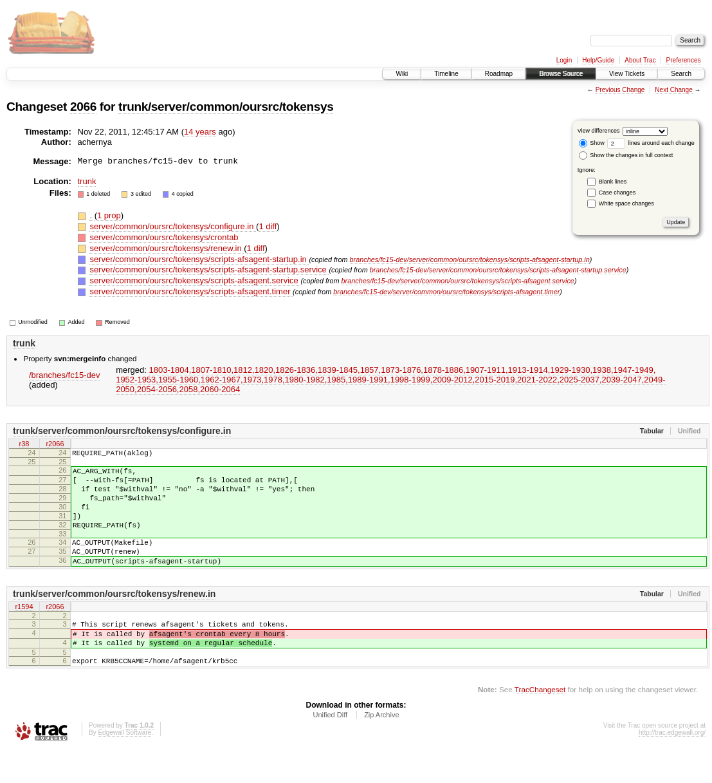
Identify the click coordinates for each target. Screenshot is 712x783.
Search (681, 73)
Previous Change (620, 89)
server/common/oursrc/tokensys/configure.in (172, 226)
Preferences (683, 60)
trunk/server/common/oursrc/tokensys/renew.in (114, 617)
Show (592, 143)
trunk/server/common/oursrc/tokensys (225, 106)
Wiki (402, 73)
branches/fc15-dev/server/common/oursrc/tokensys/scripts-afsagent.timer (446, 292)
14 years (200, 132)
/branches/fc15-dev (64, 375)
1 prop (109, 215)
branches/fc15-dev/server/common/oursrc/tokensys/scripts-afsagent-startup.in (470, 259)
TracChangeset (540, 722)
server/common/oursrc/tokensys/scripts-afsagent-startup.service (209, 269)
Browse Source (561, 73)
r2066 (55, 444)
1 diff (268, 226)
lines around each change (651, 143)
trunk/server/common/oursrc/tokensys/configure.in (122, 431)
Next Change (673, 89)
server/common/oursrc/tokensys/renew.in (166, 248)
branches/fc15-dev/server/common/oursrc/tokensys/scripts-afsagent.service (458, 281)
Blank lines (613, 181)
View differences (599, 130)
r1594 (24, 630)
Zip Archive (381, 747)
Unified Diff (330, 747)
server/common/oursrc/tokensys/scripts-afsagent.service (194, 280)
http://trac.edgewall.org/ (672, 765)
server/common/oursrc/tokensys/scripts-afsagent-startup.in (199, 259)
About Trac (640, 60)
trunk (87, 181)
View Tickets (626, 73)
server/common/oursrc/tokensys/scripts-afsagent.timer (191, 291)
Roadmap (499, 73)
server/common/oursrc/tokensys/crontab (163, 237)
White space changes (626, 203)
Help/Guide (598, 60)
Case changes (617, 192)
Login (564, 60)
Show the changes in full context (626, 155)
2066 (83, 106)
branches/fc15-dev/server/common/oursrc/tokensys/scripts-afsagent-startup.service (498, 270)
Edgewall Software (124, 765)
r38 (24, 444)
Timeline (446, 73)
